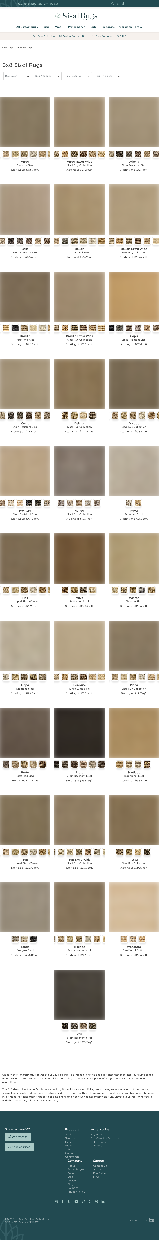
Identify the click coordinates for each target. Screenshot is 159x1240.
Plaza (134, 685)
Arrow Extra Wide (79, 161)
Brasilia (25, 336)
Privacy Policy (76, 1191)
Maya (79, 597)
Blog (70, 1184)
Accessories (100, 1129)
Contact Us (100, 1165)
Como (25, 423)
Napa (25, 685)
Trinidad (79, 946)
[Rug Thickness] (108, 76)
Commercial (72, 1156)
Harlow (79, 510)
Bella (25, 248)
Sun (25, 859)
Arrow (25, 161)
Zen (79, 1034)
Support (99, 1160)
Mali (25, 597)
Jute (67, 1149)
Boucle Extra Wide (134, 248)
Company (75, 1160)
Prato (79, 772)
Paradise (79, 685)
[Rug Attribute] (48, 76)
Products (72, 1129)
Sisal (68, 1134)
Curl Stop (96, 1145)
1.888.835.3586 (124, 5)
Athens (134, 161)
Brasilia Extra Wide (79, 336)
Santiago (133, 772)
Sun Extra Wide (79, 859)
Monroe (134, 597)
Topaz (25, 946)
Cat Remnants (99, 1141)
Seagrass (70, 1138)
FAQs (96, 1176)
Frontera (25, 510)
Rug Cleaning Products (105, 1138)
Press (71, 1173)
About (71, 1165)
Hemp (68, 1141)
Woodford (134, 946)
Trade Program (77, 1169)
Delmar (79, 423)
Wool (68, 1145)
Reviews (73, 1180)
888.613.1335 (118, 5)
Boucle (79, 248)
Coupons (73, 1187)
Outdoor (70, 1152)
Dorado (134, 423)
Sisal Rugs (7, 47)
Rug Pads (96, 1134)
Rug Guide (99, 1173)
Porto (25, 772)
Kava (134, 510)
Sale (70, 1176)
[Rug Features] (78, 76)
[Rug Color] (17, 76)
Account (98, 1169)
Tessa (134, 859)
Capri (134, 336)
